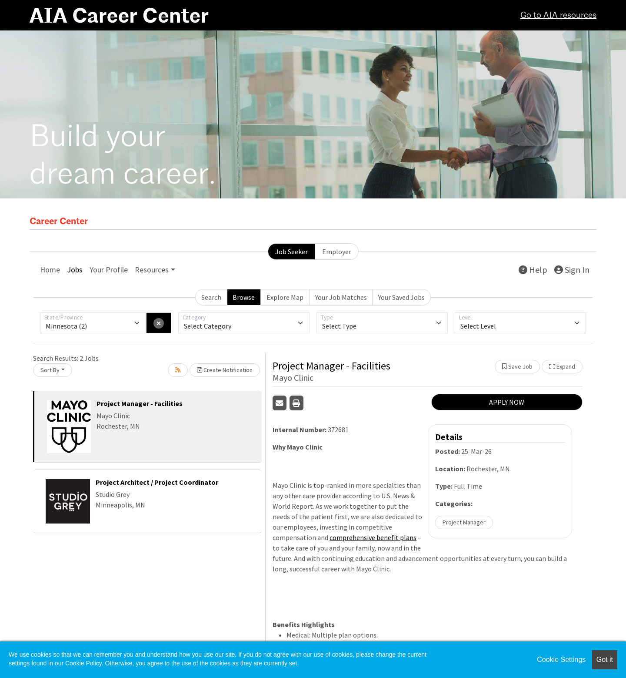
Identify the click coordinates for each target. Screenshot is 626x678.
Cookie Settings (561, 659)
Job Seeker (291, 251)
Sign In (571, 269)
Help (533, 269)
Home (50, 270)
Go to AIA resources (558, 15)
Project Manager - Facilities (140, 403)
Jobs (75, 270)
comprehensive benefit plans (373, 537)
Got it (604, 659)
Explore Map (284, 297)
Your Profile (109, 270)
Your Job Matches (341, 297)
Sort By (50, 370)
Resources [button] (152, 270)
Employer (336, 251)
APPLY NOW (506, 402)
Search (211, 297)
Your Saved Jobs (401, 297)
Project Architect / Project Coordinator (157, 482)
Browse (244, 297)
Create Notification (225, 370)
